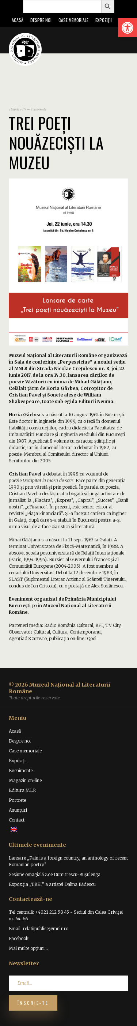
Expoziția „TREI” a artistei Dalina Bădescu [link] (52, 884)
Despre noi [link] (41, 20)
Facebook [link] (18, 938)
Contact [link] (16, 820)
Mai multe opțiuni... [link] (28, 948)
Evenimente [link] (21, 770)
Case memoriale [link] (73, 20)
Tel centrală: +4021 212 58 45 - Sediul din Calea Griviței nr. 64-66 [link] (66, 915)
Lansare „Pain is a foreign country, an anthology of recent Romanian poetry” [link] (68, 861)
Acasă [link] (17, 20)
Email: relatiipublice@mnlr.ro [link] (38, 928)
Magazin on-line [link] (25, 780)
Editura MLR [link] (22, 790)
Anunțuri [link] (18, 810)
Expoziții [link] (103, 20)
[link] (127, 27)
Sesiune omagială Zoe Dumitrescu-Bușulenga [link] (54, 874)
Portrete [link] (17, 800)
